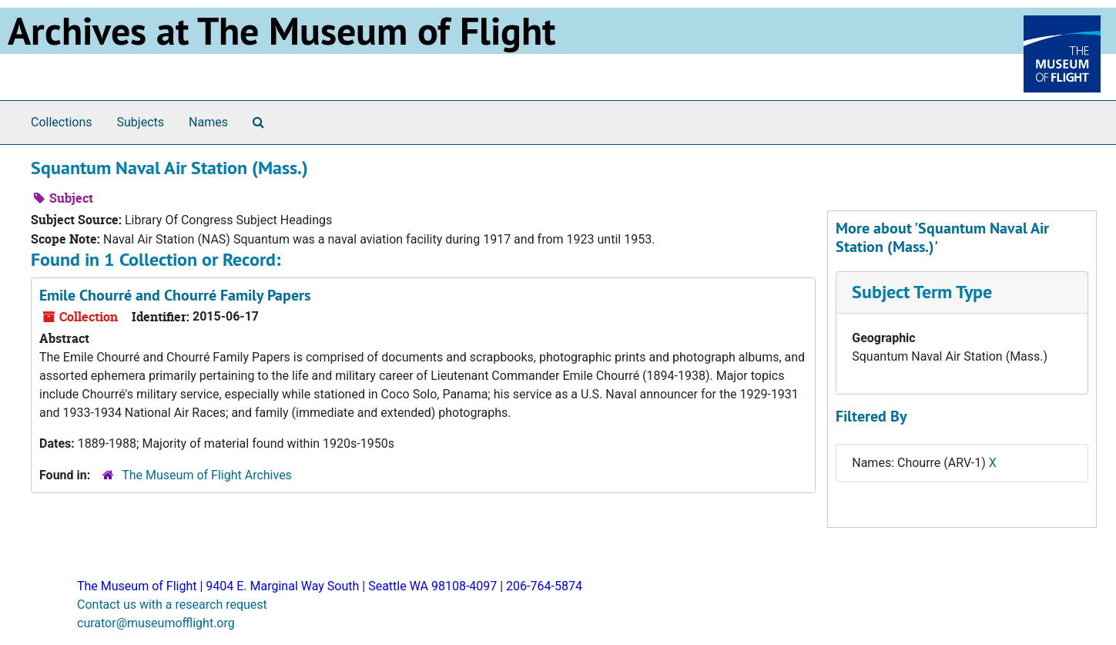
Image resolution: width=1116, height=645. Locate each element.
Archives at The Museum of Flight (281, 30)
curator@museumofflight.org (156, 623)
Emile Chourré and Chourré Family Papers (174, 295)
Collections (61, 122)
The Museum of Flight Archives (207, 475)
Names (208, 122)
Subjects (140, 122)
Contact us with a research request (172, 604)
